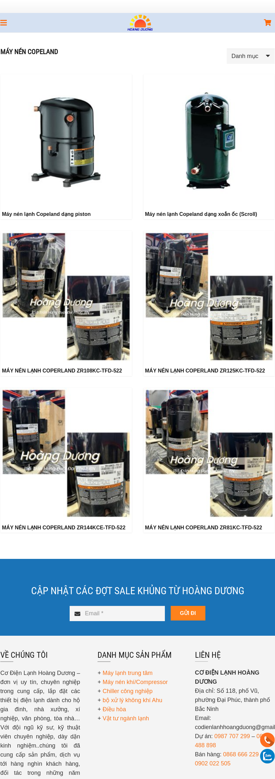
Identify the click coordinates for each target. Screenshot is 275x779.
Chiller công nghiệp (128, 691)
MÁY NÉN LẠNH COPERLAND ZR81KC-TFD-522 (203, 527)
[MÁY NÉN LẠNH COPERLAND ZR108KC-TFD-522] (66, 296)
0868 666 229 (241, 754)
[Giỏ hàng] (267, 22)
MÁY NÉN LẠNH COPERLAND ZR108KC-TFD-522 (62, 370)
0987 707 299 (232, 736)
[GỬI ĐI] (188, 613)
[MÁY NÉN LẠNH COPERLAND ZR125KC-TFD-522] (209, 296)
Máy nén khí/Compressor (135, 682)
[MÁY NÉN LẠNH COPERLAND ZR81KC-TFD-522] (209, 453)
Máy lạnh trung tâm (128, 673)
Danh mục (245, 56)
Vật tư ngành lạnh (126, 718)
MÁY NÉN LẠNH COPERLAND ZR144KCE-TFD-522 (63, 527)
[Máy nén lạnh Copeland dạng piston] (66, 140)
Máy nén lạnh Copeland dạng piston (46, 214)
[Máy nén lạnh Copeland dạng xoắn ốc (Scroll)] (209, 140)
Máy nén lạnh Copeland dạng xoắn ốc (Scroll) (201, 214)
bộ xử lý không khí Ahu (132, 700)
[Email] (117, 613)
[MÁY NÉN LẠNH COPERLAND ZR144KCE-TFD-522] (66, 453)
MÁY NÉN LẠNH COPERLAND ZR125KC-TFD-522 (205, 370)
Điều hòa (114, 709)
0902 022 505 (213, 763)
